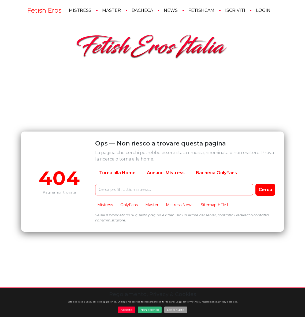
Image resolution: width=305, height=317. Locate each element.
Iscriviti (235, 10)
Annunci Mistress (166, 172)
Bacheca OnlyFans (216, 172)
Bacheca (142, 10)
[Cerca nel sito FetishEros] (174, 189)
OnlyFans (129, 204)
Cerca (265, 189)
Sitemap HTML (215, 204)
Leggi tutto (175, 310)
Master (111, 10)
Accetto (126, 310)
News (171, 10)
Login (263, 10)
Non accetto (149, 310)
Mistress (80, 10)
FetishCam (201, 10)
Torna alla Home (117, 172)
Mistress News (179, 204)
